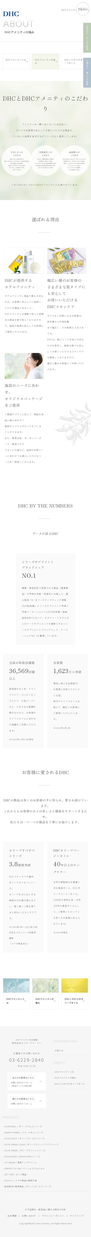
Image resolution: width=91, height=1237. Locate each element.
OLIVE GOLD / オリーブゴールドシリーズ (24, 1138)
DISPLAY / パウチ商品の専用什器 (20, 1180)
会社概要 (12, 1215)
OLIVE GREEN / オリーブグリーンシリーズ (24, 1150)
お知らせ (59, 1050)
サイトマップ (77, 1215)
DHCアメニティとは (16, 59)
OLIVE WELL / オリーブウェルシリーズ (23, 1126)
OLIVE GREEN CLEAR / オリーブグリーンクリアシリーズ (31, 1144)
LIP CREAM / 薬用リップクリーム (20, 1162)
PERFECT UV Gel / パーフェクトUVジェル (24, 1168)
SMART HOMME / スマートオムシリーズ (23, 1132)
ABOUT (59, 1063)
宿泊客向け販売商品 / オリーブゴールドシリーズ (27, 1186)
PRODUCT (11, 1117)
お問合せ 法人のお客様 (87, 37)
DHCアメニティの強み (45, 61)
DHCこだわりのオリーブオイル (74, 61)
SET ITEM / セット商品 (15, 1174)
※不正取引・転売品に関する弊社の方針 (45, 1209)
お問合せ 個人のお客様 (87, 72)
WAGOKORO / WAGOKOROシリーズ (22, 1156)
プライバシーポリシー (52, 1215)
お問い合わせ (29, 1215)
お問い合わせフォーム (23, 1081)
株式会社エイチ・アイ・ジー (27, 1041)
